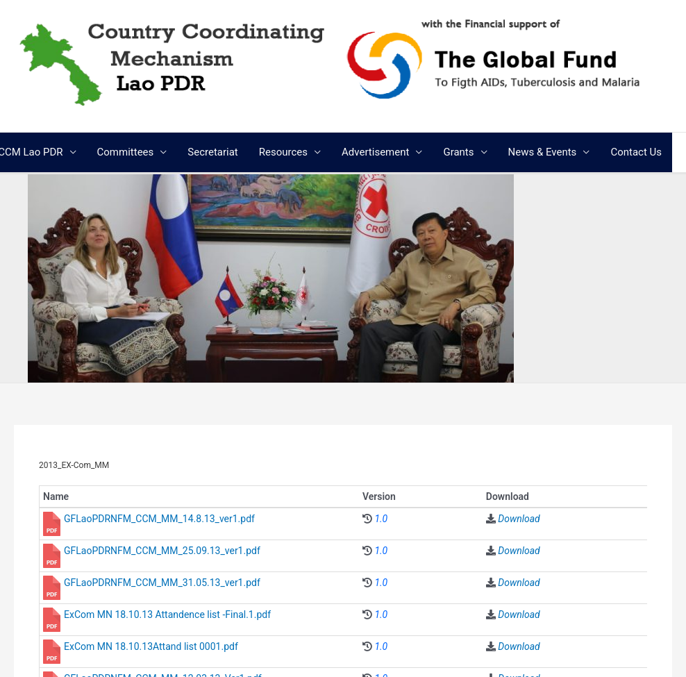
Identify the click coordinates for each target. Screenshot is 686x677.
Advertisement (375, 152)
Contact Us (636, 152)
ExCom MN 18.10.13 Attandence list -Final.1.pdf (167, 614)
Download (518, 518)
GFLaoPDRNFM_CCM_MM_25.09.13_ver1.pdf (162, 550)
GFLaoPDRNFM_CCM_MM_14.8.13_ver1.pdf (159, 518)
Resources (283, 152)
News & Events (542, 152)
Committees (125, 152)
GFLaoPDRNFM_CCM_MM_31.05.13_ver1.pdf (162, 582)
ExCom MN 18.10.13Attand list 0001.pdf (151, 646)
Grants (458, 152)
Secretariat (212, 152)
